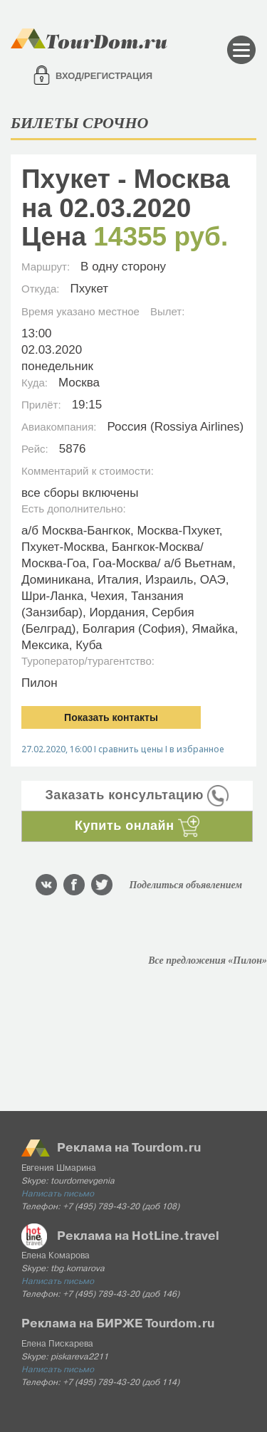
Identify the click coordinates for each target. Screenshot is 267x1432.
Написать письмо (57, 1194)
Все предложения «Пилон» (207, 960)
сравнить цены (130, 749)
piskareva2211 (79, 1357)
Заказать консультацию (137, 795)
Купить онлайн (137, 825)
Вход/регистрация (104, 75)
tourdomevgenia (83, 1181)
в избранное (196, 749)
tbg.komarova (78, 1269)
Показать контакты (111, 717)
